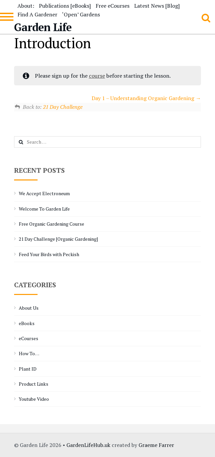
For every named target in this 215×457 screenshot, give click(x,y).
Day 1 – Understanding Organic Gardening (146, 98)
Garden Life (42, 27)
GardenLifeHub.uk (88, 445)
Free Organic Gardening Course (51, 224)
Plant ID (28, 369)
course (97, 75)
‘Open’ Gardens (81, 14)
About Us (29, 308)
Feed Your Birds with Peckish (49, 254)
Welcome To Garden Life (44, 209)
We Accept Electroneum (44, 193)
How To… (29, 353)
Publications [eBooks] (65, 5)
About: (25, 5)
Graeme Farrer (156, 445)
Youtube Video (34, 399)
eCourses (28, 338)
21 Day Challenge (63, 106)
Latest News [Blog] (157, 5)
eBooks (27, 323)
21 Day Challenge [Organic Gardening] (58, 239)
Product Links (33, 384)
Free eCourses (112, 5)
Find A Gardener (37, 14)
